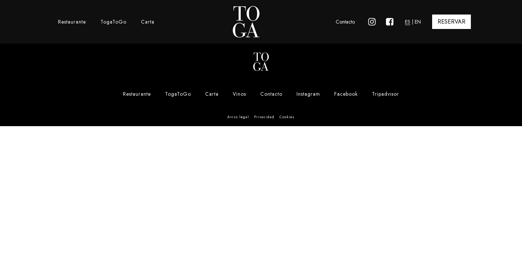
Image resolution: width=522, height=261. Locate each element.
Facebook (346, 94)
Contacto (345, 21)
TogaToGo (113, 21)
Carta (147, 21)
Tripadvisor (385, 94)
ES (407, 21)
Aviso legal (238, 117)
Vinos (239, 94)
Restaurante (72, 21)
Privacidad (264, 117)
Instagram (308, 94)
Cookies (287, 117)
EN (418, 21)
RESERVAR (451, 21)
